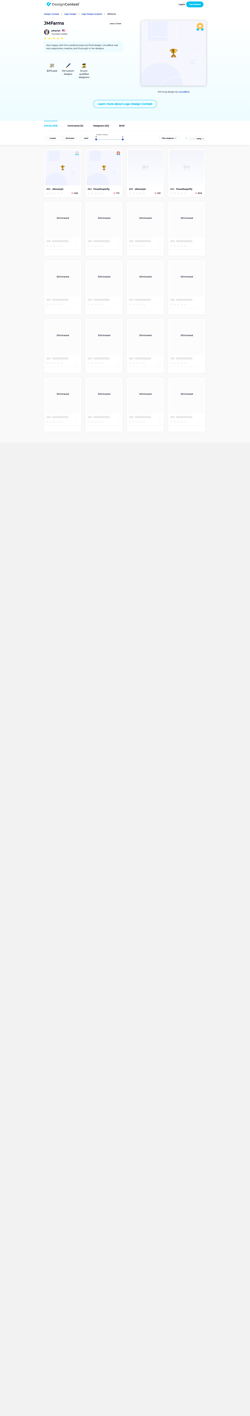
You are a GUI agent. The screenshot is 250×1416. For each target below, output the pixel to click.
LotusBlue (184, 92)
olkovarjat (57, 189)
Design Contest (51, 14)
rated (86, 138)
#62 (90, 189)
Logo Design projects (91, 14)
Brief (121, 126)
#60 (48, 189)
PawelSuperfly (101, 189)
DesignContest (63, 4)
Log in (182, 4)
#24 (172, 189)
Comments (75, 126)
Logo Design (70, 14)
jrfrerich (55, 31)
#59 (131, 189)
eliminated (70, 138)
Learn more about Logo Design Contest (125, 104)
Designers (101, 126)
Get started (195, 4)
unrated (52, 138)
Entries (50, 126)
